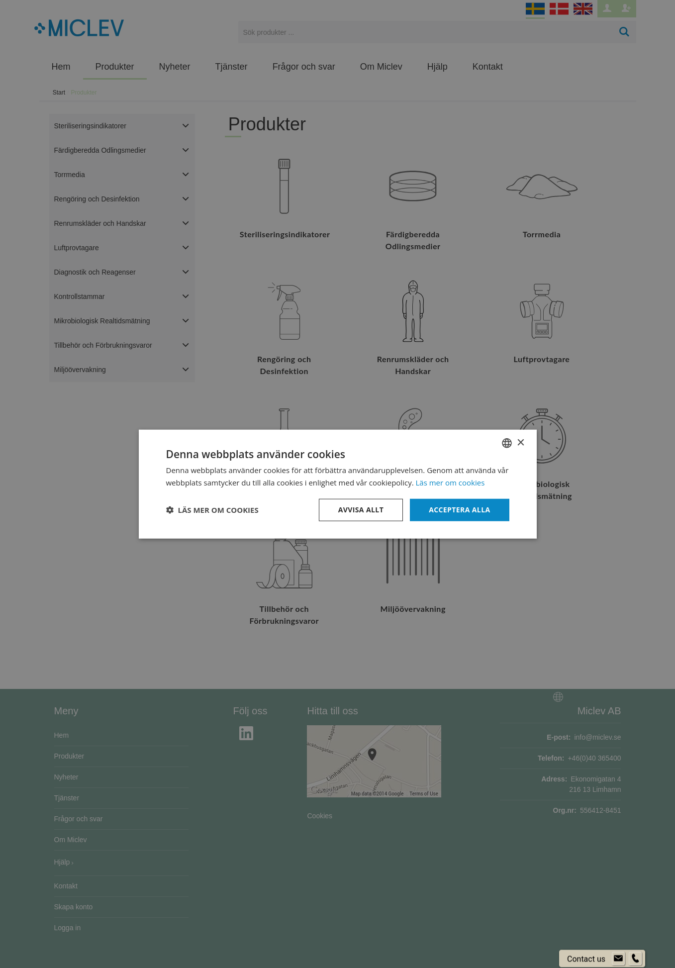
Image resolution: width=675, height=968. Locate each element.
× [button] (520, 442)
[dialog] (337, 484)
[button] (212, 509)
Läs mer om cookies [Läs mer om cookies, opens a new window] (450, 482)
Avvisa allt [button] (361, 509)
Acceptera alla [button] (459, 509)
